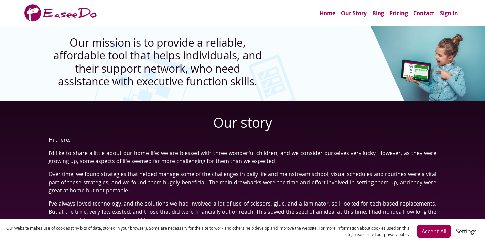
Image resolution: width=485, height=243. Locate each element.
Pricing (398, 13)
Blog (378, 13)
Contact (423, 13)
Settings (466, 231)
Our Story (354, 13)
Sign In (449, 13)
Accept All (434, 231)
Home (327, 13)
